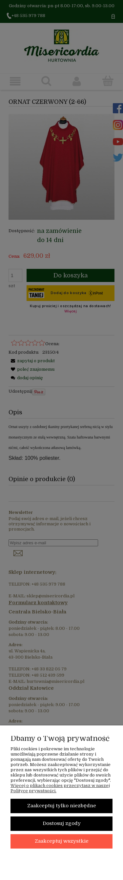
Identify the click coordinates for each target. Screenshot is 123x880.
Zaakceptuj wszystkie (62, 841)
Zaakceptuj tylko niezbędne (61, 806)
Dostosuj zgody (62, 823)
